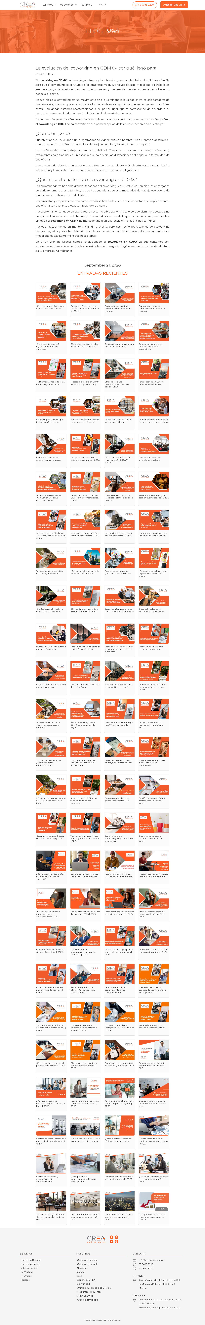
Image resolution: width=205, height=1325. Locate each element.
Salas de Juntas (29, 1268)
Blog (79, 1276)
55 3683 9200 (146, 4)
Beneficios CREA (86, 1280)
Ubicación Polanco (87, 1260)
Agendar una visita (174, 4)
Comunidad (83, 1284)
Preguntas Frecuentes (89, 1291)
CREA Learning (85, 1295)
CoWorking (27, 1272)
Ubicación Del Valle (87, 1264)
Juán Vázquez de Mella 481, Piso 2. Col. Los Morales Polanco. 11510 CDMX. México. (159, 1284)
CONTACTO (86, 5)
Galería (81, 1272)
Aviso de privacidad (87, 1299)
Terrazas (25, 1280)
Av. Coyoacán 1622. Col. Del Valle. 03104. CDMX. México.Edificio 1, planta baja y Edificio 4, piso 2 (160, 1303)
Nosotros (82, 1268)
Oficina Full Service (31, 1260)
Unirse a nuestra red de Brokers (94, 1287)
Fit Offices (26, 1276)
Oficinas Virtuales (30, 1264)
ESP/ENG (102, 5)
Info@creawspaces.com (152, 1260)
